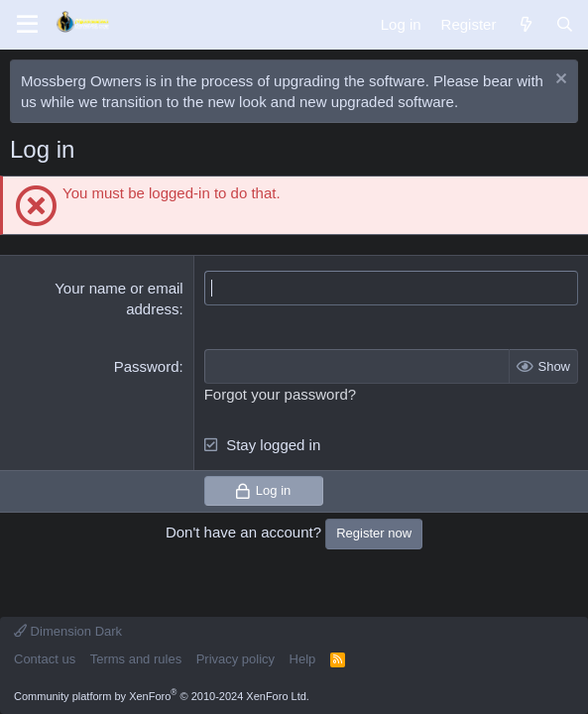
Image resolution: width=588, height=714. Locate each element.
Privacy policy (235, 659)
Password (146, 366)
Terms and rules (135, 659)
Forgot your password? (280, 394)
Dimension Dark (68, 631)
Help (303, 659)
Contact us (44, 659)
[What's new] (525, 24)
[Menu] (27, 25)
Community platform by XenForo (161, 696)
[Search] (564, 24)
